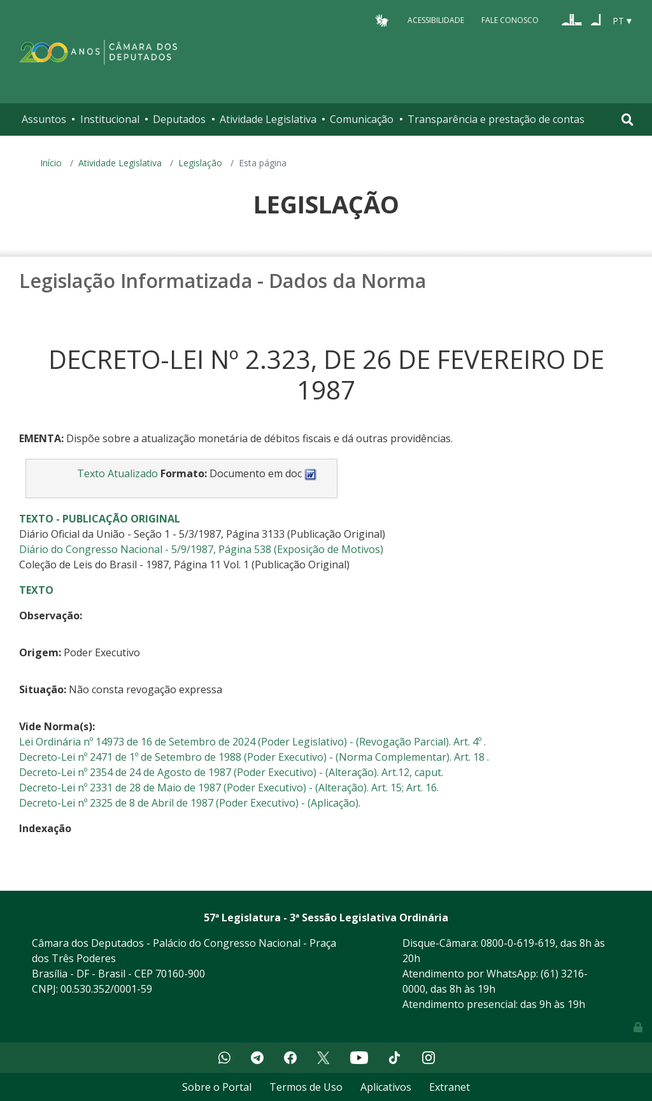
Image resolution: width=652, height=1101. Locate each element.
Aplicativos (385, 1087)
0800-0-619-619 (518, 943)
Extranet (449, 1087)
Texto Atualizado (117, 473)
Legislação (200, 163)
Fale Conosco (510, 20)
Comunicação (361, 119)
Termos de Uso (306, 1087)
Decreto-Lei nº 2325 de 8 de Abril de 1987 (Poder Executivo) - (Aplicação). (189, 803)
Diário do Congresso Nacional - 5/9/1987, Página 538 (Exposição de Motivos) (201, 549)
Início (51, 163)
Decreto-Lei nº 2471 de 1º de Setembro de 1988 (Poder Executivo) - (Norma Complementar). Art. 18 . (254, 757)
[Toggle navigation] (627, 119)
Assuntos (44, 119)
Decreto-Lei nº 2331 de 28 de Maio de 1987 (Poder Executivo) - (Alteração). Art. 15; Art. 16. (229, 788)
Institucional (109, 119)
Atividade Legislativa (268, 119)
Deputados (179, 119)
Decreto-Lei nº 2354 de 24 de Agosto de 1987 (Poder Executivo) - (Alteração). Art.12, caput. (231, 772)
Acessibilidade (436, 20)
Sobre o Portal (217, 1087)
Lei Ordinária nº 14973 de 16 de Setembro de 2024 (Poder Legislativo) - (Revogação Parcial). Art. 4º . (252, 742)
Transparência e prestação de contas (496, 119)
